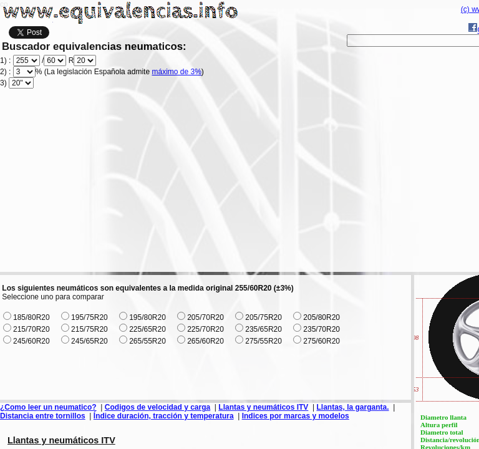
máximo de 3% (176, 71)
